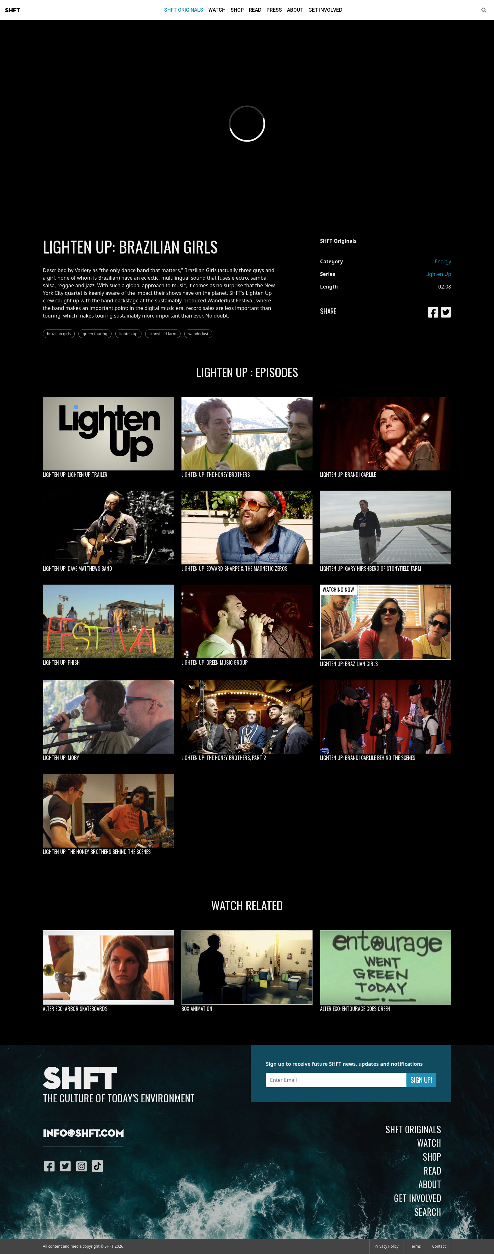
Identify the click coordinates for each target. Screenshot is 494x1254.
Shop (237, 10)
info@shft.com (83, 1134)
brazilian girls (59, 333)
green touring (95, 333)
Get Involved (325, 10)
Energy (443, 261)
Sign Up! (421, 1080)
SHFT (12, 10)
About (295, 10)
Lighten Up (438, 274)
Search (427, 1211)
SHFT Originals (183, 10)
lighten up (128, 333)
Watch (217, 10)
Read (255, 10)
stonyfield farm (162, 333)
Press (274, 10)
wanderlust (198, 333)
